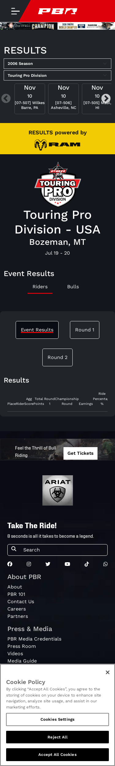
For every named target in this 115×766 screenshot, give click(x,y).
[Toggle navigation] (15, 11)
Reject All (57, 737)
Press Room (21, 646)
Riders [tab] (40, 287)
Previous (6, 99)
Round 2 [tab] (57, 357)
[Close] (107, 672)
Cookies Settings (57, 719)
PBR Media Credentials (34, 639)
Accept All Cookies (57, 754)
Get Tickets (80, 453)
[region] (57, 715)
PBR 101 (16, 594)
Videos (15, 653)
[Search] (63, 549)
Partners (17, 616)
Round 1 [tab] (84, 330)
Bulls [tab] (73, 287)
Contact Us (20, 601)
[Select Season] (57, 63)
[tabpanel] (57, 402)
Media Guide (22, 661)
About (14, 587)
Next (106, 99)
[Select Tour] (57, 75)
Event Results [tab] (37, 330)
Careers (16, 609)
